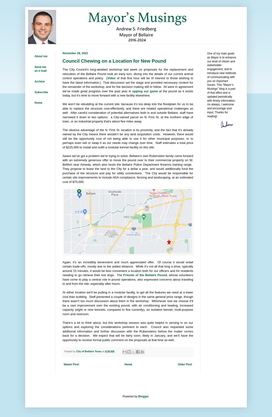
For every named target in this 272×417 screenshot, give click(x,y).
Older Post (185, 364)
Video (111, 78)
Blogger (143, 396)
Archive (40, 81)
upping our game (145, 91)
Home (128, 364)
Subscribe (41, 92)
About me (41, 56)
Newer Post (71, 364)
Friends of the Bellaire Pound (145, 275)
